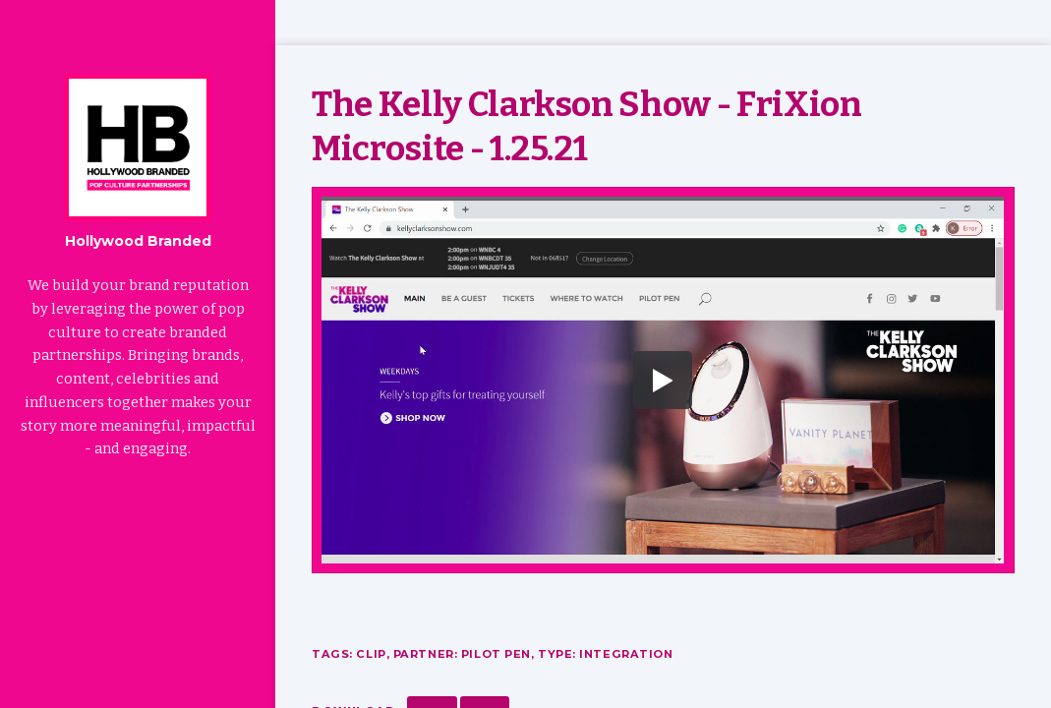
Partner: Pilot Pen (462, 654)
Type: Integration (605, 654)
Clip (370, 654)
